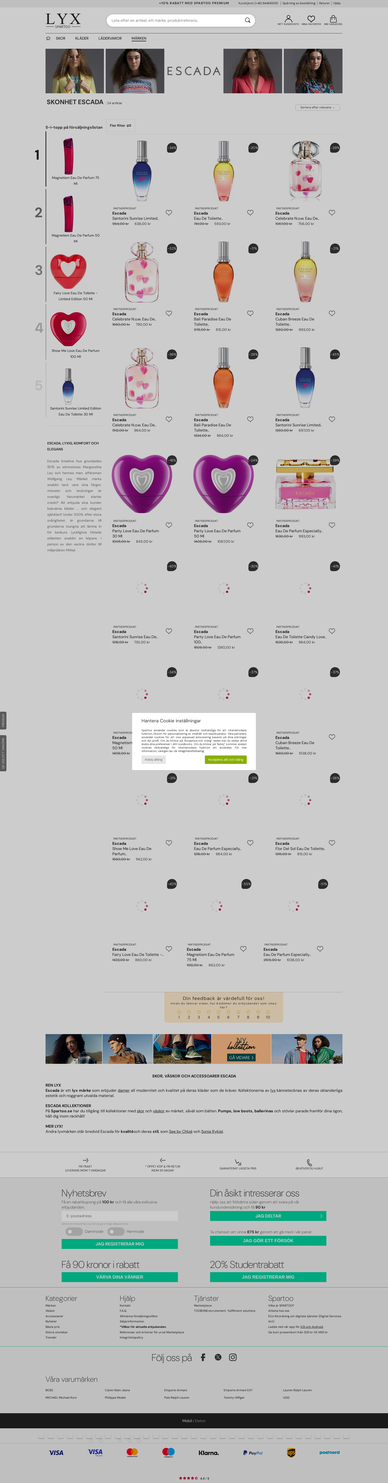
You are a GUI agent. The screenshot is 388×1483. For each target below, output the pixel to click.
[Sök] (248, 20)
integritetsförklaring (191, 751)
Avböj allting (154, 759)
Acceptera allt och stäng (225, 759)
